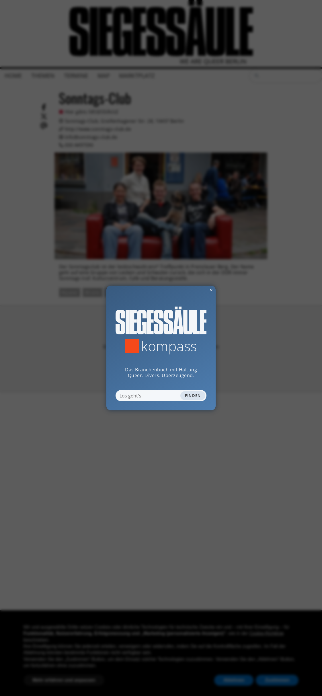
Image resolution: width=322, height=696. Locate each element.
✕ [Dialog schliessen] (197, 290)
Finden (193, 395)
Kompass (169, 346)
